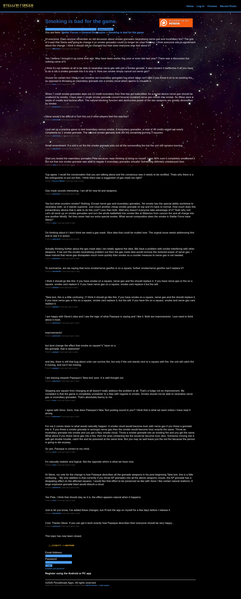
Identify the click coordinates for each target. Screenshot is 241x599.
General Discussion (93, 32)
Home (190, 6)
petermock (56, 49)
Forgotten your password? (55, 569)
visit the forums (91, 585)
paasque (55, 287)
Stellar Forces (69, 32)
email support (104, 585)
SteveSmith (56, 271)
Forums (212, 6)
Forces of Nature (58, 181)
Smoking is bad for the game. (126, 32)
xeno (54, 84)
